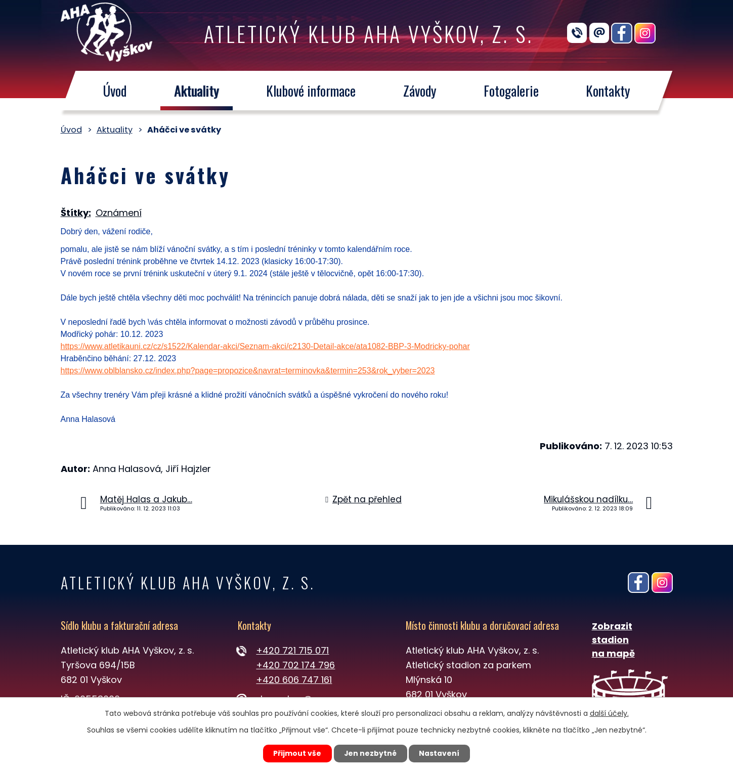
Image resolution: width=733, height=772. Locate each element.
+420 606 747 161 (294, 679)
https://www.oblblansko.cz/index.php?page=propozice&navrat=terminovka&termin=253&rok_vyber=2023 (248, 370)
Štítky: (76, 212)
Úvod (114, 90)
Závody (419, 90)
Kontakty (608, 90)
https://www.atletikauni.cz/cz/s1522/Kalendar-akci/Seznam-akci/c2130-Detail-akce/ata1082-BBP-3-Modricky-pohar (265, 346)
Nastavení (440, 753)
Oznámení (119, 212)
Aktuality (196, 90)
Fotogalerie (511, 90)
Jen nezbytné (370, 753)
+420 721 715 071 (292, 650)
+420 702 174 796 (295, 665)
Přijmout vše (297, 753)
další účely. (609, 713)
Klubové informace (311, 90)
